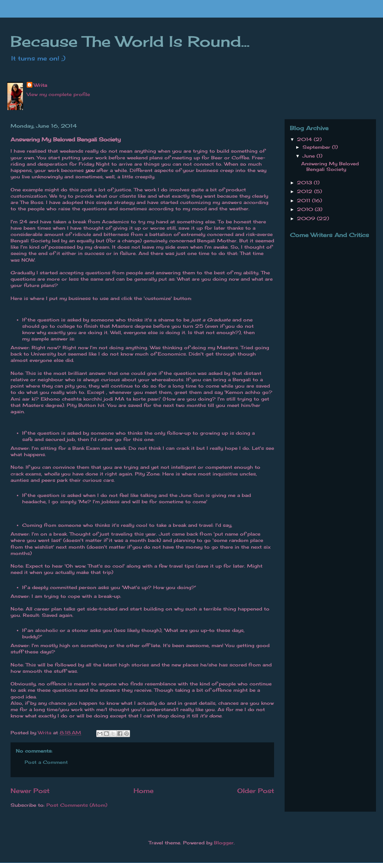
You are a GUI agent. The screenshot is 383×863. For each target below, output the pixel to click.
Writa (40, 85)
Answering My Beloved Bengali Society (330, 166)
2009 (307, 218)
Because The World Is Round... (130, 41)
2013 (305, 182)
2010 (306, 209)
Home (144, 790)
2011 (304, 200)
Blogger (224, 842)
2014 (305, 139)
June (310, 156)
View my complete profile (58, 94)
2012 (305, 191)
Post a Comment (46, 762)
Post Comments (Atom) (76, 805)
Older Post (255, 790)
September (317, 147)
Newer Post (30, 790)
